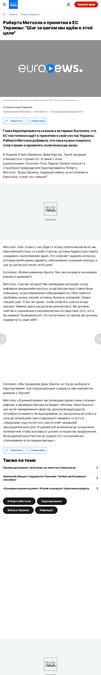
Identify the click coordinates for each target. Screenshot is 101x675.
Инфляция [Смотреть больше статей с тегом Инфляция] (46, 510)
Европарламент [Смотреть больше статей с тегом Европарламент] (52, 501)
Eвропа (13, 14)
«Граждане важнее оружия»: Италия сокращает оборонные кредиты (46, 488)
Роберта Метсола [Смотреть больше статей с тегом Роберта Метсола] (19, 501)
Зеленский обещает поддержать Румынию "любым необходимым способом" (44, 478)
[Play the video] (50, 68)
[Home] (4, 14)
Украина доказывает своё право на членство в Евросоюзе (39, 467)
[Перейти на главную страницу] (13, 4)
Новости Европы (30, 14)
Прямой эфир (86, 4)
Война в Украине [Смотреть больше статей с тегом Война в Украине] (18, 510)
